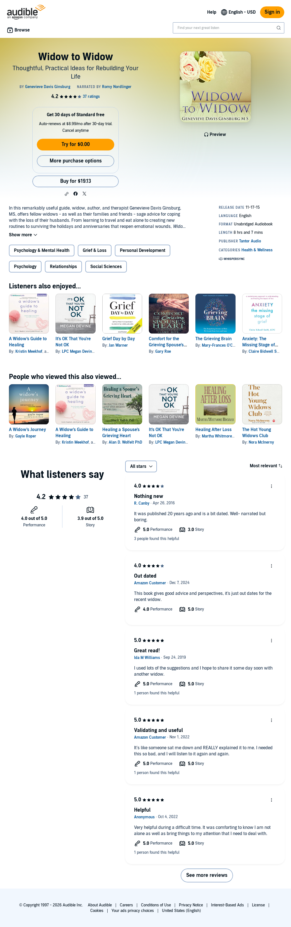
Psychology (25, 266)
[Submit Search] (279, 27)
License (258, 905)
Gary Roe (163, 351)
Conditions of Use (156, 905)
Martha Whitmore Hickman (225, 436)
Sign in (272, 12)
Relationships (63, 266)
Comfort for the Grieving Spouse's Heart (166, 345)
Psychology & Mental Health (41, 250)
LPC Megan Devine (78, 351)
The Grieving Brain (213, 339)
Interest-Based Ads (227, 905)
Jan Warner (118, 345)
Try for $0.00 (76, 144)
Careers (126, 905)
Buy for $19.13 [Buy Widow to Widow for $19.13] (75, 181)
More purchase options (76, 161)
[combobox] (228, 27)
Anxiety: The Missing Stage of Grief (258, 345)
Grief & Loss (94, 250)
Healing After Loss (213, 429)
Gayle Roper (25, 436)
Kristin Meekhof (28, 351)
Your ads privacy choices (132, 910)
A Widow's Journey (27, 429)
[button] (66, 194)
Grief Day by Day (118, 339)
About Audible (100, 905)
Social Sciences (106, 266)
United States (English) (181, 910)
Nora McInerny (261, 442)
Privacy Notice (191, 905)
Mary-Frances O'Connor (222, 345)
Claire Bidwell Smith (267, 351)
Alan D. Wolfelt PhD (125, 442)
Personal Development (142, 250)
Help (211, 12)
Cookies (96, 910)
